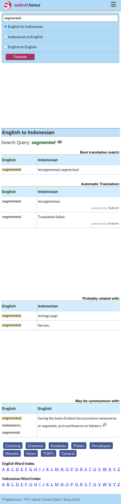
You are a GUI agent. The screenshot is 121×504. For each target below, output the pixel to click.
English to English (22, 47)
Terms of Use (71, 499)
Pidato (78, 445)
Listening (12, 445)
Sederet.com (13, 499)
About (36, 499)
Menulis (12, 453)
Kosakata (58, 445)
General (67, 453)
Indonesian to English (25, 36)
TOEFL (48, 453)
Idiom (31, 453)
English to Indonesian (25, 26)
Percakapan (101, 445)
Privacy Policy (52, 499)
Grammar (35, 445)
